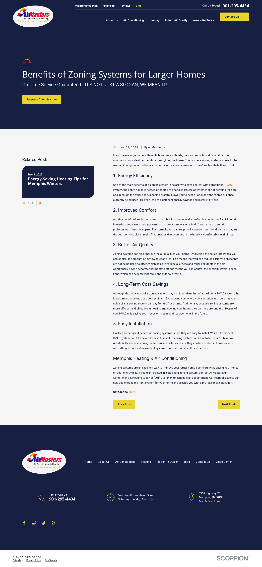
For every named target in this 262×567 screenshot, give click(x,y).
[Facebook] (24, 523)
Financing (109, 5)
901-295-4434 (236, 6)
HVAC (228, 184)
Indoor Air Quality (167, 461)
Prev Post (124, 404)
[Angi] (44, 523)
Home (88, 461)
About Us (103, 461)
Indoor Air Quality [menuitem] (176, 20)
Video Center (224, 461)
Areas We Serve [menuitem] (203, 20)
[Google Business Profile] (34, 523)
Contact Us (234, 16)
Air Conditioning (125, 461)
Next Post (228, 404)
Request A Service (42, 99)
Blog (139, 5)
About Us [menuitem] (112, 20)
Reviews (125, 5)
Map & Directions (209, 501)
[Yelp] (53, 523)
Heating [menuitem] (155, 20)
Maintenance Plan (86, 5)
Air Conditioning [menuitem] (133, 20)
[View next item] (40, 251)
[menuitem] (17, 560)
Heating (146, 461)
